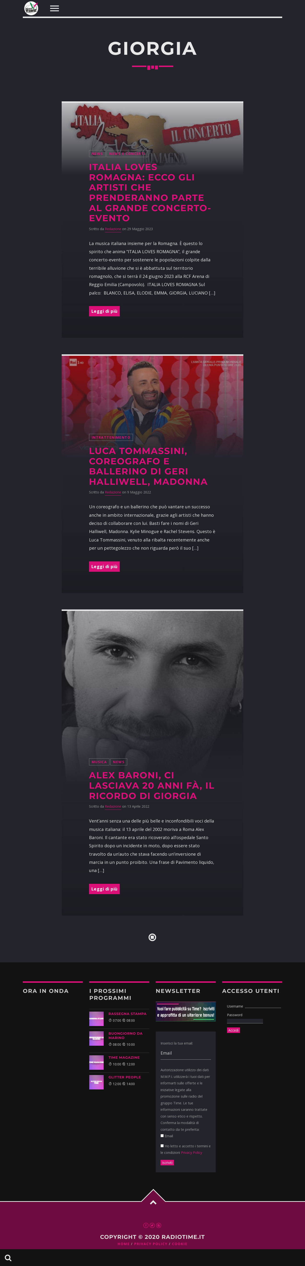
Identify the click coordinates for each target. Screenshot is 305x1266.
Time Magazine (124, 1057)
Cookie (179, 1244)
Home (124, 1244)
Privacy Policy (191, 1152)
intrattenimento (111, 437)
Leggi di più (104, 311)
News (97, 153)
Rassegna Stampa (127, 1014)
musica (99, 762)
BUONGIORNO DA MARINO (125, 1035)
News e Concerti (127, 153)
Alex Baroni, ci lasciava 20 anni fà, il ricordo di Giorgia (152, 785)
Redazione (113, 229)
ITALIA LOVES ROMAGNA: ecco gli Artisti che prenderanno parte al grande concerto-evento (150, 193)
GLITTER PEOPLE (124, 1077)
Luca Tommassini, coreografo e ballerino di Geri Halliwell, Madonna (148, 466)
